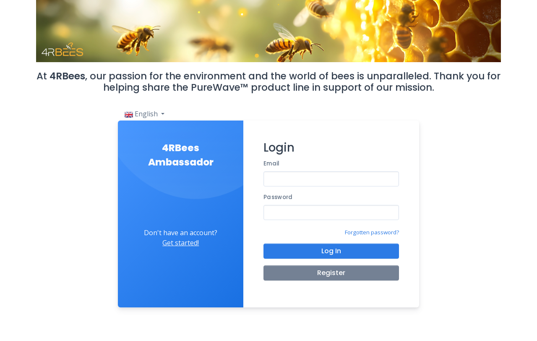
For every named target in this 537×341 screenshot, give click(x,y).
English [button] (142, 113)
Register (331, 273)
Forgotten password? (372, 232)
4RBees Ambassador (181, 155)
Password (277, 197)
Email (271, 164)
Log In (331, 251)
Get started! (180, 242)
